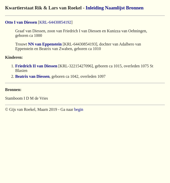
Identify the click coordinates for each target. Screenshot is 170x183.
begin (78, 109)
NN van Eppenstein (45, 44)
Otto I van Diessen (21, 22)
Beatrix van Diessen (32, 76)
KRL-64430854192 (55, 22)
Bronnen (134, 7)
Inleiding (95, 7)
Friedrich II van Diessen (36, 66)
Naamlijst (115, 7)
